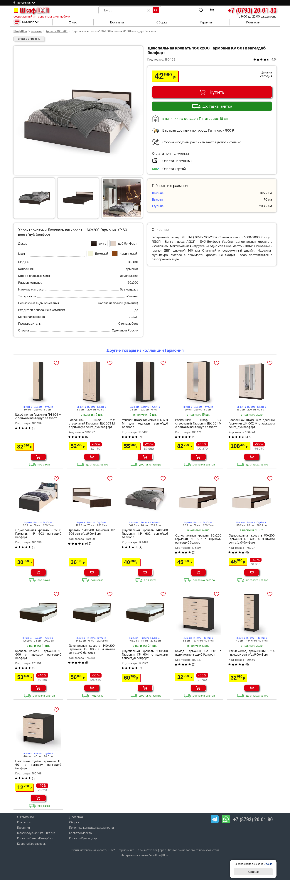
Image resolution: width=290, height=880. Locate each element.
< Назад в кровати (29, 38)
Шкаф (31, 10)
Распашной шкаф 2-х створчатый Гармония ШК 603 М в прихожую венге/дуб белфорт (91, 423)
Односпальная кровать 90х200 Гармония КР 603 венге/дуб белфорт (38, 533)
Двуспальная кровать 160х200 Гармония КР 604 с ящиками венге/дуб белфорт (145, 654)
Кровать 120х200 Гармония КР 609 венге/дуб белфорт (91, 531)
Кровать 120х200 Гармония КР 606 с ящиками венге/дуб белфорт (38, 654)
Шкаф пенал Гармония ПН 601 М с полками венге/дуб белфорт (38, 416)
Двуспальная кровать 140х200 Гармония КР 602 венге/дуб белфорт (145, 533)
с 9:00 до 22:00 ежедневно (257, 16)
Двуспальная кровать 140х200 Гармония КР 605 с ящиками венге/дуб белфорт (91, 649)
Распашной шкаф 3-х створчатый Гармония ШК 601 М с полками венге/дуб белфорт (198, 423)
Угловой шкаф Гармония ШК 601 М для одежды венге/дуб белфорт (145, 423)
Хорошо (253, 872)
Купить (212, 92)
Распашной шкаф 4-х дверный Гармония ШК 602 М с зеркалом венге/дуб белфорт (252, 423)
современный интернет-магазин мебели (42, 16)
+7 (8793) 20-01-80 (252, 10)
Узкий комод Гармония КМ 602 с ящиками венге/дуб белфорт (252, 652)
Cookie (268, 863)
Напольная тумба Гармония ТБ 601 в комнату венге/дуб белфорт (38, 764)
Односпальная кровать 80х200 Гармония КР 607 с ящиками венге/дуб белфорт (198, 539)
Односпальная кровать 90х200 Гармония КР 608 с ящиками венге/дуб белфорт (252, 539)
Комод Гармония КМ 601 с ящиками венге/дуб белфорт (198, 652)
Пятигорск (24, 3)
